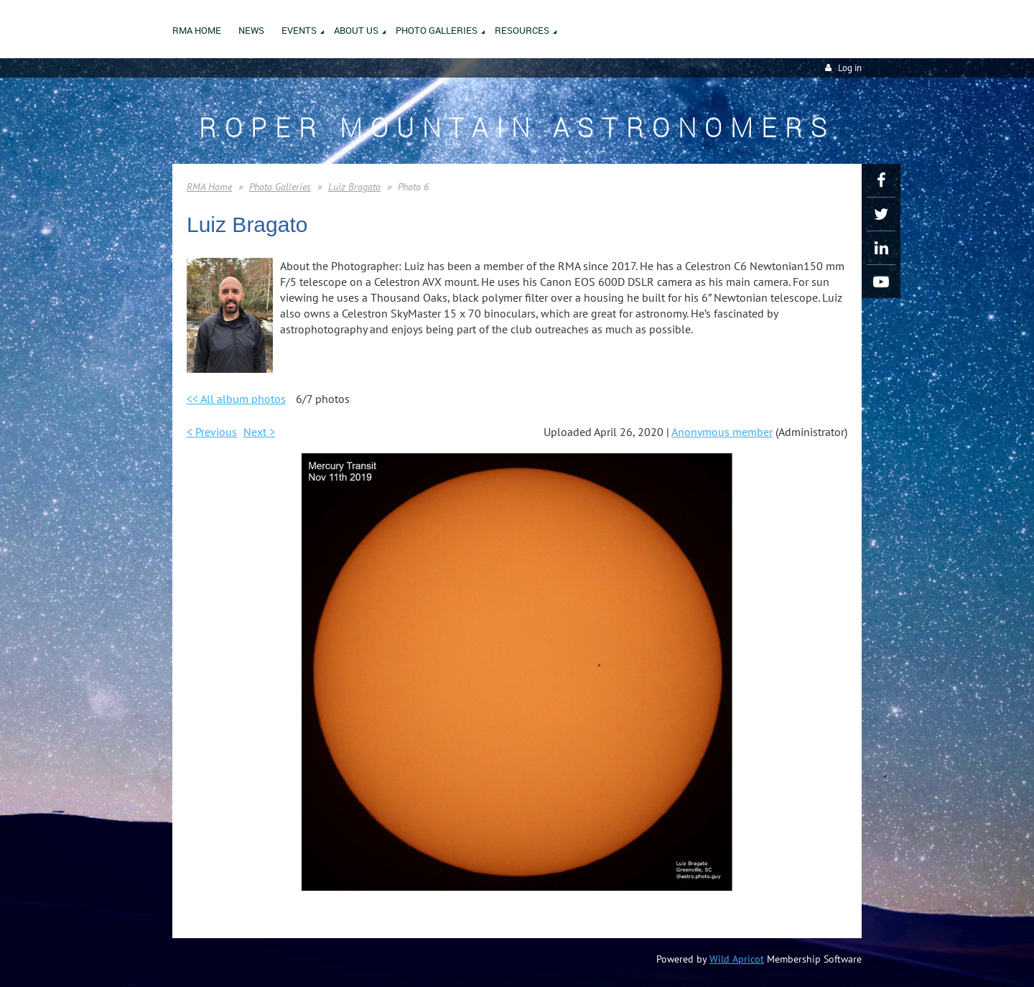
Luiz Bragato (354, 186)
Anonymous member (722, 432)
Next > (259, 432)
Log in (850, 68)
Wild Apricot (736, 959)
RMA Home (209, 186)
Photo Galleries (280, 186)
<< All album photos (236, 398)
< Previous (212, 432)
